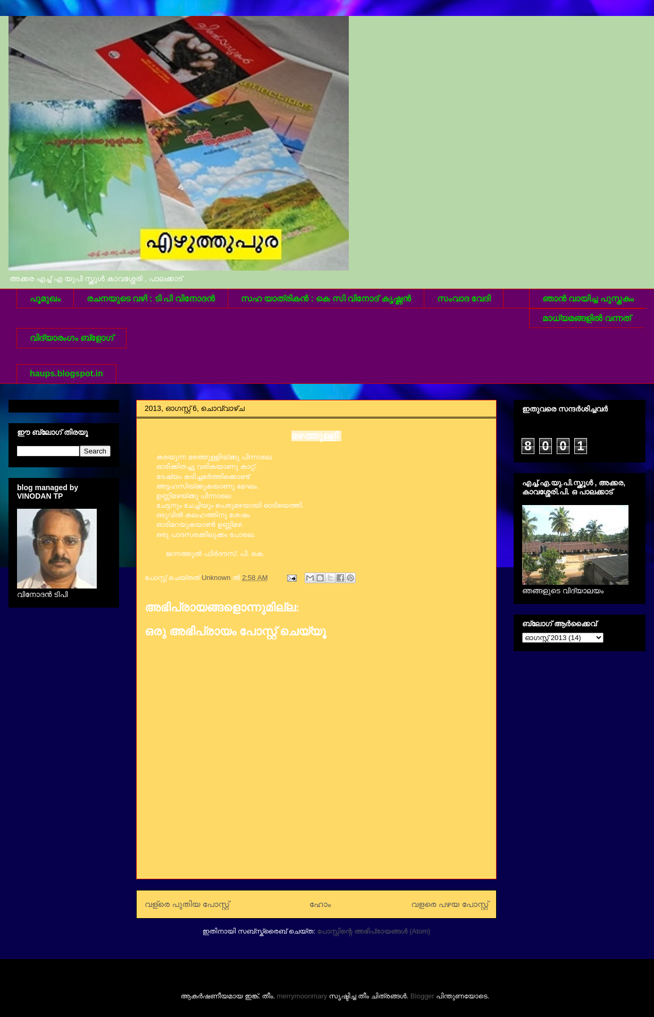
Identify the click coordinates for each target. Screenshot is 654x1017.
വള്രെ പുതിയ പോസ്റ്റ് (187, 904)
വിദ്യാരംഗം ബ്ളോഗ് (71, 337)
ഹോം (320, 904)
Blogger (422, 996)
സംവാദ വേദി (463, 298)
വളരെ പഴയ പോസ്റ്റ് (449, 904)
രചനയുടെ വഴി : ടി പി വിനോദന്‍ (151, 298)
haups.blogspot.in (66, 373)
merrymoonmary (302, 996)
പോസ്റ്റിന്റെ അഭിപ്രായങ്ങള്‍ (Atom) (373, 931)
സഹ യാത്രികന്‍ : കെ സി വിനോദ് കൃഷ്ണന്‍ (326, 298)
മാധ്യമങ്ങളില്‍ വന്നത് (586, 318)
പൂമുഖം (45, 298)
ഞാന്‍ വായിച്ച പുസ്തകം (588, 298)
